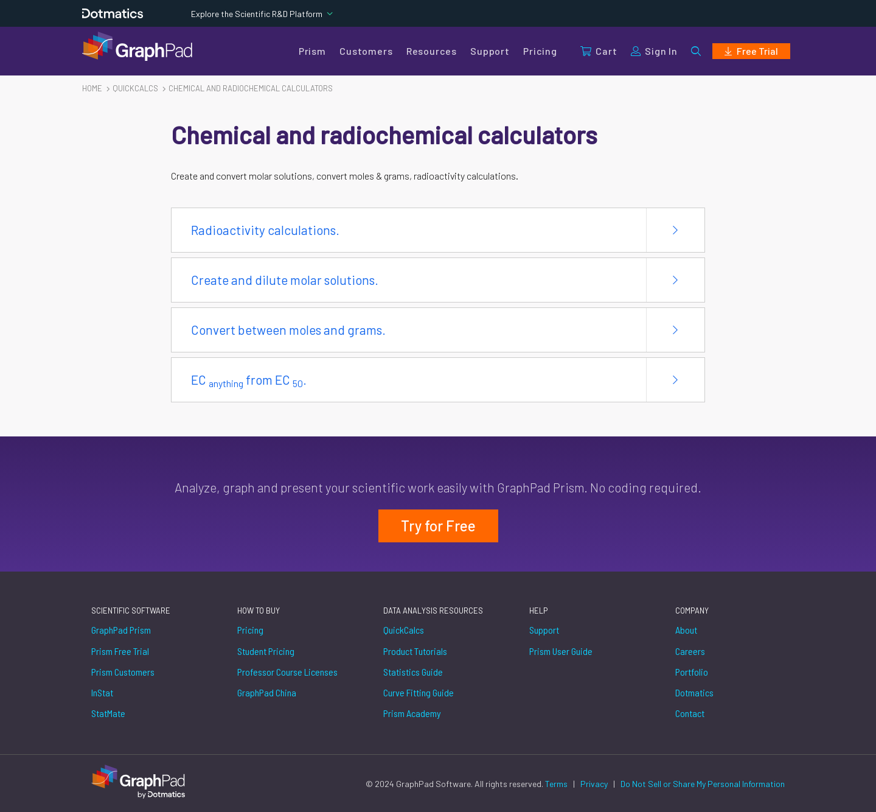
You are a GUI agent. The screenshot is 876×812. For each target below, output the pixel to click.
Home (92, 88)
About (686, 629)
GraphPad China (266, 692)
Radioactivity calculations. (265, 229)
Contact (689, 713)
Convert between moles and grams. (288, 329)
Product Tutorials (415, 651)
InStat (102, 692)
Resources (431, 51)
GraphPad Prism (121, 629)
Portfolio (691, 671)
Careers (690, 651)
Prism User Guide (561, 651)
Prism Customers (123, 671)
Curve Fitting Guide (418, 692)
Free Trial (751, 51)
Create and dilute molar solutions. (284, 279)
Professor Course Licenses (287, 671)
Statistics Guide (413, 671)
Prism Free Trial (120, 651)
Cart (598, 51)
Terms (557, 784)
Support (490, 51)
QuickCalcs (403, 629)
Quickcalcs (135, 88)
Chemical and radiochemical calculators (251, 88)
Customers (365, 51)
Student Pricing (265, 651)
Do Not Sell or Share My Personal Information (702, 784)
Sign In (654, 51)
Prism (312, 51)
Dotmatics (694, 692)
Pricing (540, 51)
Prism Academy (412, 713)
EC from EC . (249, 380)
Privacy (595, 784)
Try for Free (438, 525)
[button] (696, 51)
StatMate (108, 713)
